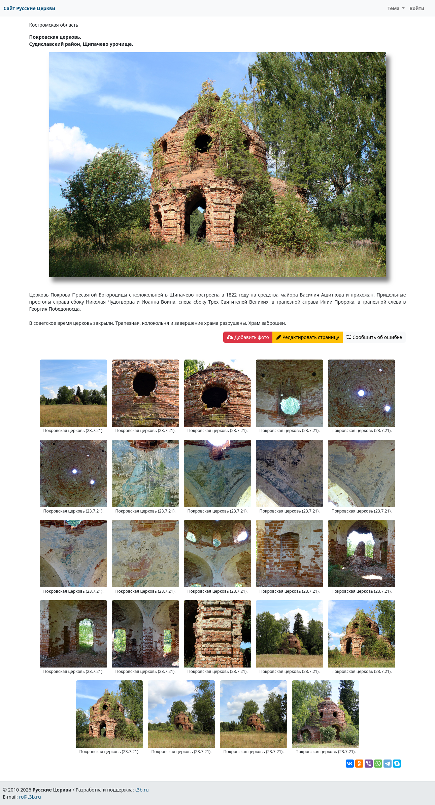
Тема (394, 8)
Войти (416, 8)
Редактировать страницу (307, 337)
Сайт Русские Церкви (29, 8)
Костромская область (53, 25)
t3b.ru (142, 789)
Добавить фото (248, 337)
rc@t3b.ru (30, 797)
